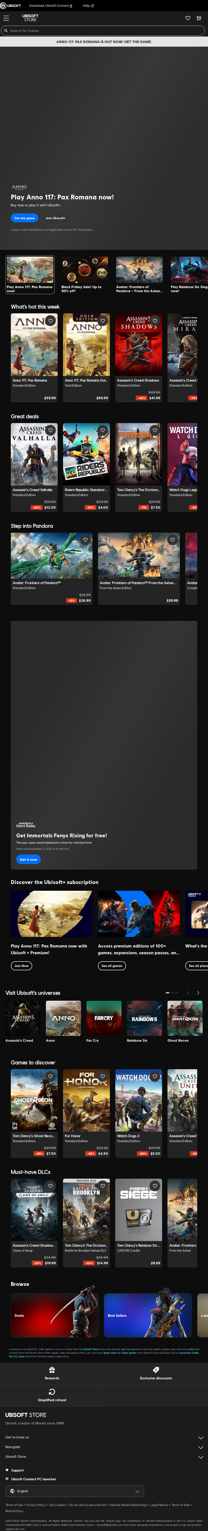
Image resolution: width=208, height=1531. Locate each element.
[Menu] (6, 18)
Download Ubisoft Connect (51, 5)
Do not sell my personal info (87, 1505)
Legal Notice (159, 1505)
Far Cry (13, 1356)
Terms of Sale (181, 1505)
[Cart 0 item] (198, 18)
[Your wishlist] (187, 18)
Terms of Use (14, 1505)
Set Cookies (57, 1505)
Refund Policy (14, 1511)
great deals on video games (120, 1352)
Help (88, 5)
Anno (22, 1356)
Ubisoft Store (91, 1349)
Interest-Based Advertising (128, 1505)
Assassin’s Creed (189, 1352)
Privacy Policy (35, 1505)
